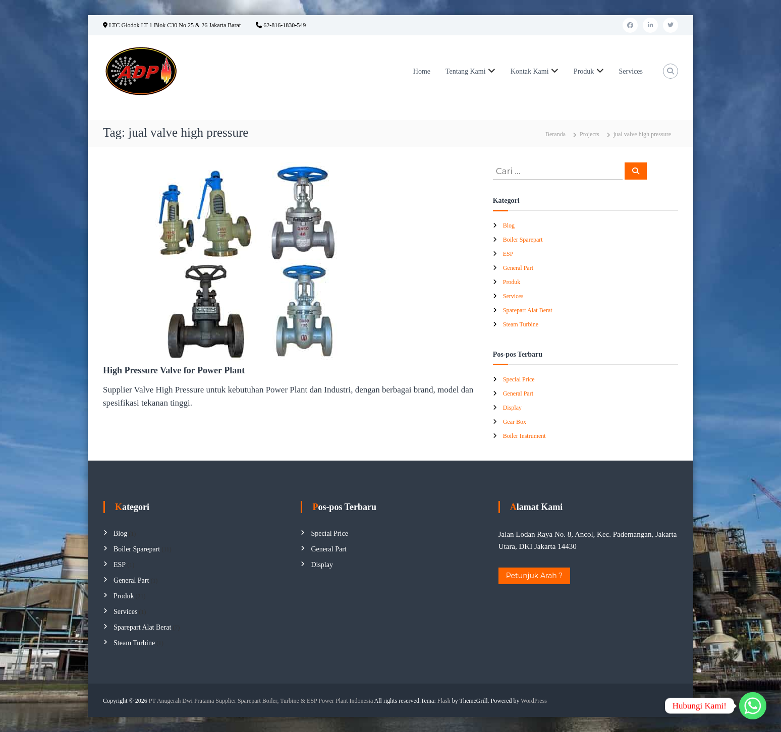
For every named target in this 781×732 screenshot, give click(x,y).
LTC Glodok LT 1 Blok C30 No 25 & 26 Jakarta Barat (172, 25)
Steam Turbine (520, 324)
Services (631, 71)
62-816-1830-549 (281, 25)
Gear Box (514, 421)
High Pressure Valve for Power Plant (174, 370)
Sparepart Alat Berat (527, 310)
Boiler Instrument (524, 435)
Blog (509, 225)
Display (512, 407)
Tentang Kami (465, 71)
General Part (518, 267)
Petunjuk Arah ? (534, 575)
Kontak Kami (530, 71)
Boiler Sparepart (523, 239)
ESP (508, 253)
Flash (444, 700)
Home (421, 71)
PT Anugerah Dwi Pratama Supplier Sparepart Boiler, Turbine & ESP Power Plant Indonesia (261, 700)
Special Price (519, 379)
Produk (584, 71)
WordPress (534, 700)
